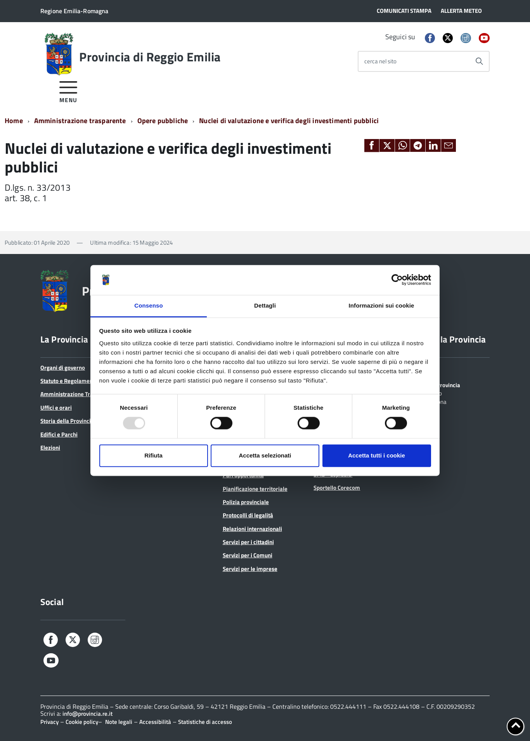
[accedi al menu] (68, 90)
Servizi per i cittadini (248, 541)
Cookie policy (82, 721)
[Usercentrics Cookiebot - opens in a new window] (397, 280)
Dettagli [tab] (265, 305)
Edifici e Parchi (59, 434)
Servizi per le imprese (250, 568)
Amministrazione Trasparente (78, 394)
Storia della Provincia (67, 420)
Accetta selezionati (265, 455)
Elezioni (50, 447)
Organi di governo (62, 367)
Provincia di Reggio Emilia (149, 56)
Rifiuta (153, 455)
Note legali (118, 721)
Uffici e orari (56, 407)
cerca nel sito (380, 61)
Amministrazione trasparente (80, 120)
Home (14, 120)
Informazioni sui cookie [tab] (381, 305)
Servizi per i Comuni (247, 555)
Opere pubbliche (162, 120)
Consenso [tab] (148, 305)
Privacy (49, 721)
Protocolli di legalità (248, 515)
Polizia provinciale (246, 501)
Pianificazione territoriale (255, 488)
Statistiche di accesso (205, 721)
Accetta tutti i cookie (376, 455)
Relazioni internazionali (252, 528)
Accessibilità (155, 721)
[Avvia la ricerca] (479, 61)
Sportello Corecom (336, 487)
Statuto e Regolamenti (68, 380)
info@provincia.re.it (87, 713)
